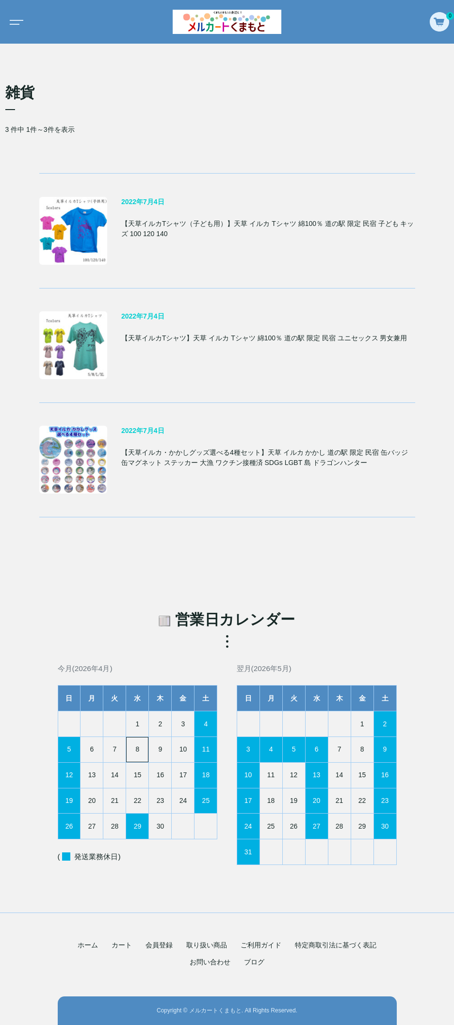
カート (122, 945)
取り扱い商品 (206, 945)
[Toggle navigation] (14, 21)
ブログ (254, 962)
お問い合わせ (210, 962)
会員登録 (159, 945)
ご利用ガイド (261, 945)
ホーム (88, 945)
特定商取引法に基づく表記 (335, 945)
